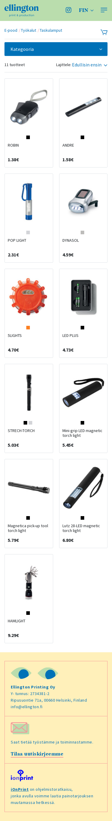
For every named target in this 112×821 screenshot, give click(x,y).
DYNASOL (70, 240)
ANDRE (68, 145)
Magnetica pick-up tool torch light (28, 528)
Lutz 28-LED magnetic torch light (81, 528)
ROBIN (13, 145)
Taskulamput (51, 30)
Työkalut (28, 30)
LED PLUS (70, 335)
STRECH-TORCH (21, 430)
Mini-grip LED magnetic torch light (82, 433)
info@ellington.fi (27, 706)
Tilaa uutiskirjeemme (37, 754)
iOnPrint (20, 789)
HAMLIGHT (16, 621)
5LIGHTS (15, 335)
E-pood (10, 30)
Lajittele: (63, 64)
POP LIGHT (17, 240)
